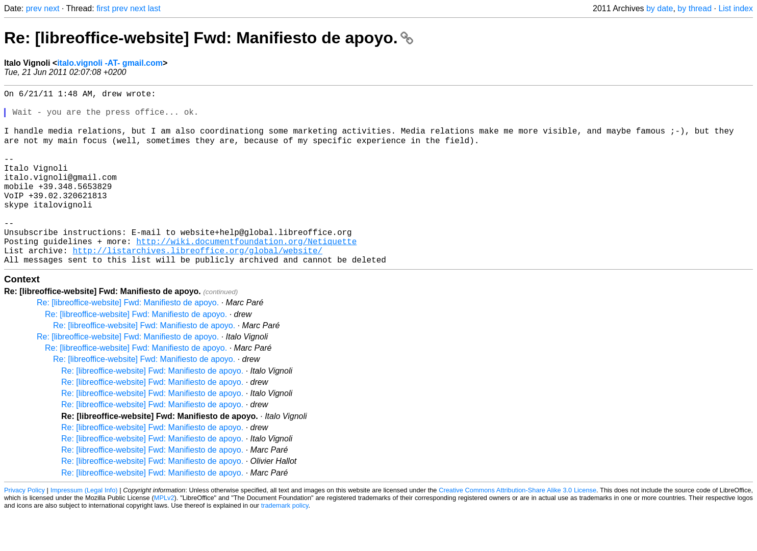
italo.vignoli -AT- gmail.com (110, 63)
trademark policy (285, 543)
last (154, 8)
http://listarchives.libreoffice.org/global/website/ (197, 286)
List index (735, 8)
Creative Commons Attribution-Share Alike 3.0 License (517, 528)
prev (34, 8)
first (103, 8)
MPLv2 (164, 535)
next (51, 8)
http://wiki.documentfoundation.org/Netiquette (246, 274)
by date (659, 8)
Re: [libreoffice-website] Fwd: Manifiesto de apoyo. (208, 38)
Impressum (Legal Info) (84, 528)
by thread (694, 8)
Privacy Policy (24, 528)
